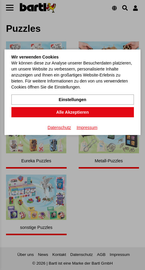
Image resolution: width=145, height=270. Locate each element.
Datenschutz (59, 127)
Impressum (87, 127)
